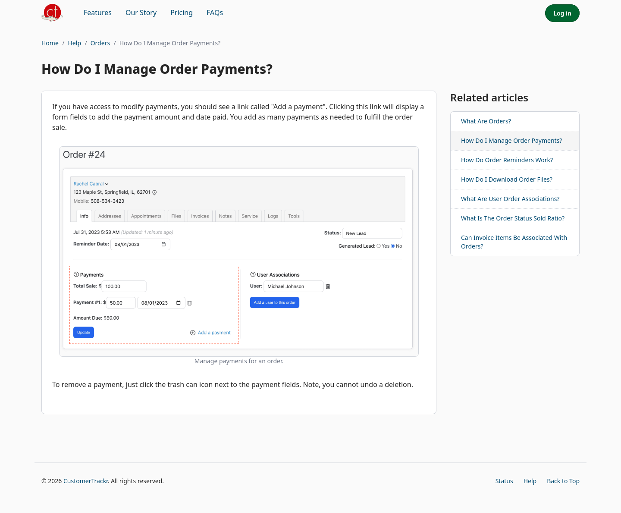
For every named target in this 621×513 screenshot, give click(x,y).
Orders (100, 43)
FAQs (215, 12)
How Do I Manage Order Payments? (511, 140)
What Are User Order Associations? (510, 199)
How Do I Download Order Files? (506, 179)
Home (50, 43)
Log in (562, 13)
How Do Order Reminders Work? (507, 160)
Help (75, 43)
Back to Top (563, 481)
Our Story (141, 12)
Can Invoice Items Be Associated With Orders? (514, 241)
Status (504, 481)
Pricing (181, 12)
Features (98, 12)
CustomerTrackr (85, 481)
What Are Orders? (486, 121)
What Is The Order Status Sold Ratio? (513, 218)
